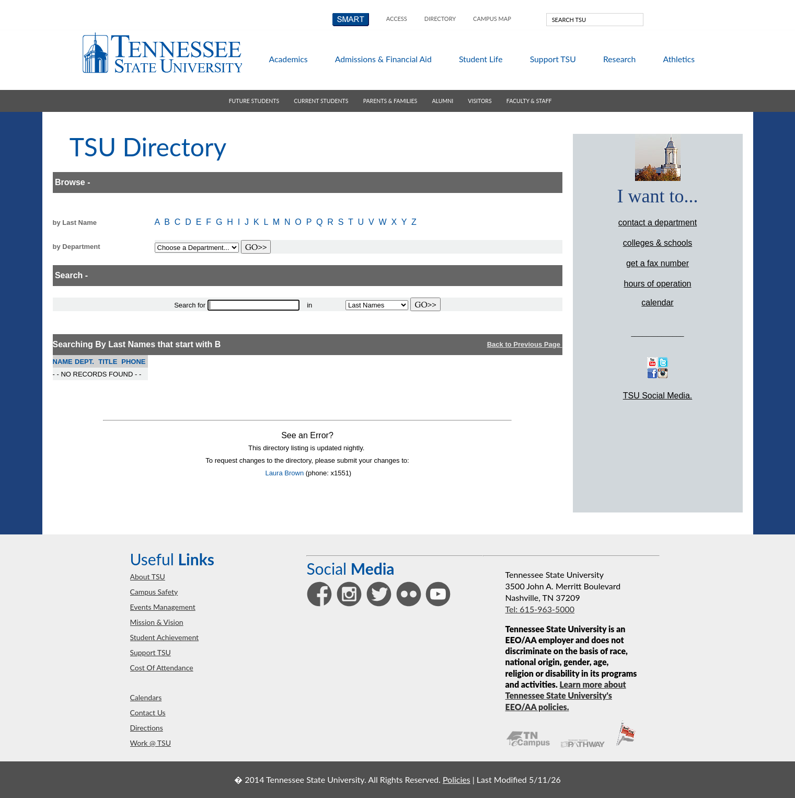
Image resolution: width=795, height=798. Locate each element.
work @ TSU (150, 742)
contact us (148, 712)
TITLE (107, 362)
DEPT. (84, 362)
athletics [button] (679, 59)
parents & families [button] (390, 101)
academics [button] (288, 59)
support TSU (150, 652)
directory (440, 18)
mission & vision (156, 622)
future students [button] (254, 101)
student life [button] (481, 59)
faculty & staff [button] (529, 101)
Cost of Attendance (161, 667)
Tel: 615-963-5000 (540, 609)
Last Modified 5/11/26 (519, 779)
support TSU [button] (553, 59)
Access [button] (396, 18)
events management (162, 606)
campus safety (154, 591)
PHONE (133, 362)
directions (146, 727)
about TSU (147, 576)
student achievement (164, 637)
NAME (63, 362)
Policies (456, 779)
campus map (492, 18)
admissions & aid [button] (383, 59)
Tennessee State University (162, 53)
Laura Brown (284, 473)
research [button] (619, 59)
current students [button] (321, 101)
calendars (146, 697)
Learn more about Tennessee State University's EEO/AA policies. (565, 695)
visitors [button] (479, 101)
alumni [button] (442, 101)
